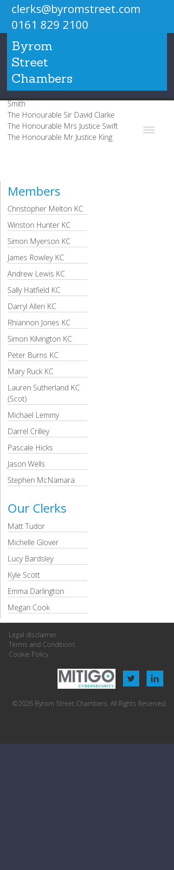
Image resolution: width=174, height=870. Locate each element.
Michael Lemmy (33, 415)
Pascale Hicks (30, 447)
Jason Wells (26, 464)
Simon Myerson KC (39, 241)
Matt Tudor (26, 526)
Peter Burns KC (32, 355)
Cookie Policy (28, 654)
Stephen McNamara (41, 480)
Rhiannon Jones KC (39, 322)
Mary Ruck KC (30, 371)
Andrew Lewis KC (36, 274)
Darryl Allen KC (31, 306)
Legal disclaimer (33, 634)
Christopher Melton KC (45, 209)
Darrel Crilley (28, 431)
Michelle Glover (32, 542)
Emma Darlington (35, 591)
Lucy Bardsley (30, 559)
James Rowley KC (35, 257)
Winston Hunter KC (39, 225)
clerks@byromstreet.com (76, 8)
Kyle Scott (23, 575)
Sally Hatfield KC (33, 290)
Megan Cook (28, 607)
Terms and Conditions (42, 644)
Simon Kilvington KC (39, 339)
